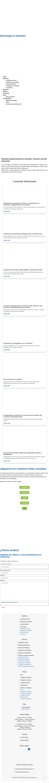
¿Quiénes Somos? (11, 80)
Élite (22, 675)
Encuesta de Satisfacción (14, 104)
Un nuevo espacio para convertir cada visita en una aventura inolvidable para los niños (22, 306)
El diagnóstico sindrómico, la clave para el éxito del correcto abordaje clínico (22, 416)
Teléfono (2, 575)
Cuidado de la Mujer (26, 680)
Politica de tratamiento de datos (24, 764)
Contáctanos (7, 98)
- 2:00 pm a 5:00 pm (24, 727)
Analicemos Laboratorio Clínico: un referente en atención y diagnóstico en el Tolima (21, 204)
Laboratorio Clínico (23, 642)
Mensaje (2, 580)
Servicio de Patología (23, 647)
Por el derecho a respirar (12, 379)
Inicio (4, 77)
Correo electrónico (5, 570)
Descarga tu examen (13, 35)
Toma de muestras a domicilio (26, 655)
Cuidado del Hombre (26, 677)
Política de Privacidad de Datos (15, 604)
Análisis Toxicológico (26, 687)
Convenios (9, 88)
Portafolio (6, 93)
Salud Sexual (24, 685)
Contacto (24, 734)
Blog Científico (10, 97)
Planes (5, 91)
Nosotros (6, 78)
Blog (4, 95)
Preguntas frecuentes (12, 82)
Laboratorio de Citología (24, 650)
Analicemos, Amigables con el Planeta (17, 343)
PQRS (7, 102)
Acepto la (13, 604)
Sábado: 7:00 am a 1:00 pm (24, 721)
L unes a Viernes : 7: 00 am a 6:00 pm (24, 719)
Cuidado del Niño (25, 682)
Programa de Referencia (24, 653)
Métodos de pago (11, 100)
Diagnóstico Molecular (24, 645)
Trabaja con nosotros (12, 86)
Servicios (6, 89)
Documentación (11, 84)
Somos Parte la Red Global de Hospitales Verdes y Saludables (22, 453)
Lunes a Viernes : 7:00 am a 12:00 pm (24, 726)
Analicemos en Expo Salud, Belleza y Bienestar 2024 (22, 270)
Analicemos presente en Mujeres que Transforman (22, 234)
